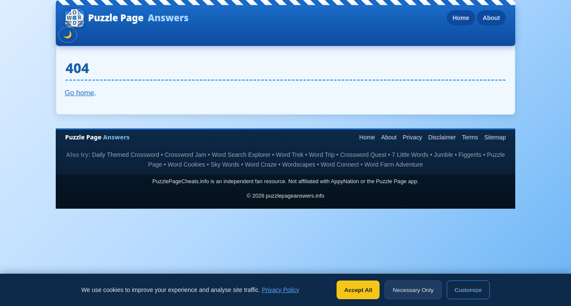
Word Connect (340, 164)
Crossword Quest (363, 154)
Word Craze (261, 164)
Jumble (443, 154)
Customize (468, 290)
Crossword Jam (185, 154)
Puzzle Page (126, 17)
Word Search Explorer (240, 154)
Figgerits (470, 154)
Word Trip (322, 154)
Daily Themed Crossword (125, 154)
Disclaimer (442, 137)
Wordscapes (298, 164)
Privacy (412, 137)
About (491, 17)
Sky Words (225, 164)
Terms (470, 137)
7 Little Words (410, 154)
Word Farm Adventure (393, 164)
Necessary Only (413, 290)
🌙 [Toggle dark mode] (67, 34)
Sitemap (495, 137)
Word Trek (289, 154)
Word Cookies (186, 164)
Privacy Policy (280, 289)
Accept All (358, 290)
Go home (79, 93)
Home (461, 17)
